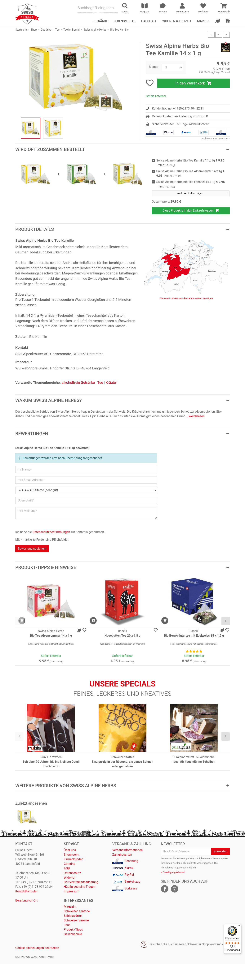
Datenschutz (72, 873)
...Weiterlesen (195, 416)
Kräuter (111, 383)
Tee (57, 29)
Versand (225, 72)
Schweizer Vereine (76, 920)
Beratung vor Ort (26, 900)
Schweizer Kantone (77, 911)
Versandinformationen (127, 850)
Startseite (21, 29)
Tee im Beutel (71, 29)
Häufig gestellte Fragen (79, 887)
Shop (34, 29)
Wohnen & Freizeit (176, 21)
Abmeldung (167, 867)
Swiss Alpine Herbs (94, 29)
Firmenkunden (73, 859)
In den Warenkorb (193, 83)
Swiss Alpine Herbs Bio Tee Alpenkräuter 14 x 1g (190, 173)
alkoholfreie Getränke (78, 383)
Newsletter (173, 844)
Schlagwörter (73, 916)
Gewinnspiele (73, 934)
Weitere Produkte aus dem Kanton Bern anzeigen (186, 298)
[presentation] (19, 621)
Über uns (70, 850)
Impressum (71, 891)
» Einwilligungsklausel (173, 872)
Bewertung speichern (32, 548)
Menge (153, 67)
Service (71, 844)
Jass (67, 925)
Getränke (46, 29)
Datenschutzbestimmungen (51, 532)
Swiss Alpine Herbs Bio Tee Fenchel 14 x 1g (190, 184)
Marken (203, 21)
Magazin (69, 906)
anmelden (220, 851)
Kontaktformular (26, 891)
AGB (67, 868)
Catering (69, 864)
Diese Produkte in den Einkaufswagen (191, 210)
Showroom (71, 854)
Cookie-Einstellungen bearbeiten (37, 948)
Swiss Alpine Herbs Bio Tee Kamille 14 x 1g (190, 163)
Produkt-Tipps (73, 929)
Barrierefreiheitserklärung (81, 882)
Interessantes (78, 900)
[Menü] (239, 926)
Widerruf (69, 877)
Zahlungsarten (122, 854)
